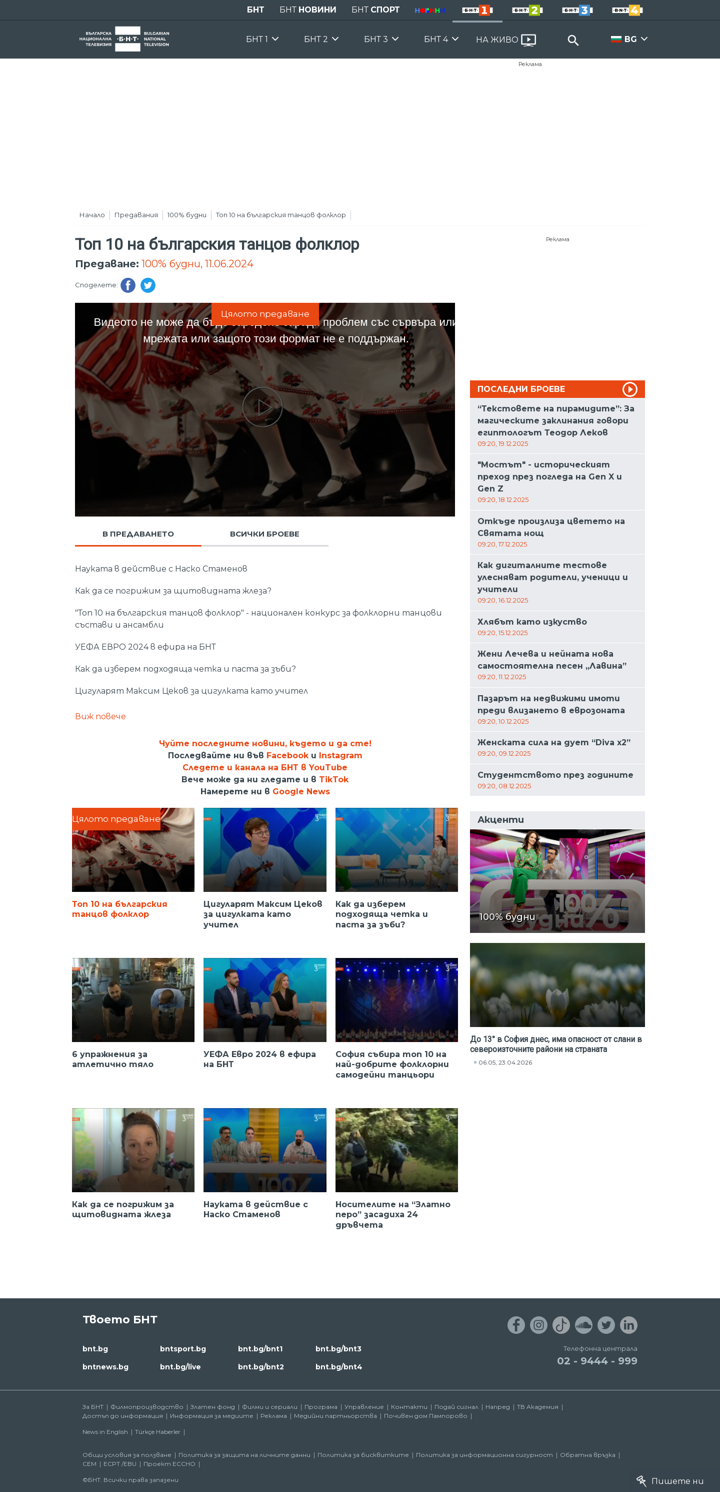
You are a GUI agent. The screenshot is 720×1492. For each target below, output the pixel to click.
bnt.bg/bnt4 (339, 1366)
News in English (105, 1431)
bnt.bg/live (180, 1366)
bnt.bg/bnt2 (261, 1366)
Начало (92, 215)
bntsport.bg (183, 1348)
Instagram (340, 755)
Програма (321, 1406)
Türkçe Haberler (157, 1431)
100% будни (187, 215)
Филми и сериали (270, 1406)
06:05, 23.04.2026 (505, 1062)
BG (630, 39)
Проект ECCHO (170, 1463)
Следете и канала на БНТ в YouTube (265, 767)
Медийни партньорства (335, 1415)
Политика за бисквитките (363, 1454)
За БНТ (93, 1406)
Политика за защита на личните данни (244, 1454)
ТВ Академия (537, 1406)
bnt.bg (95, 1348)
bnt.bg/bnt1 (260, 1348)
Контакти (409, 1406)
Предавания (136, 215)
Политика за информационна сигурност (484, 1454)
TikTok (333, 779)
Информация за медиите (212, 1415)
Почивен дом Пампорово (426, 1415)
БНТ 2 (316, 39)
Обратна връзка (588, 1454)
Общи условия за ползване (127, 1454)
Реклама (530, 64)
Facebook (287, 755)
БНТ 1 (257, 39)
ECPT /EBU (120, 1463)
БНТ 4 (436, 39)
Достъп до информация (122, 1415)
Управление (364, 1406)
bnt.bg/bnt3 (339, 1348)
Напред (498, 1406)
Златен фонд (212, 1406)
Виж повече (100, 716)
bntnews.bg (105, 1366)
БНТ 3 (376, 39)
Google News (301, 791)
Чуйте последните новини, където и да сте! (265, 743)
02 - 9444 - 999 (597, 1361)
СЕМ (89, 1463)
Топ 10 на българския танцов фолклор (281, 215)
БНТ (255, 10)
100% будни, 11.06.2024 (198, 264)
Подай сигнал (456, 1406)
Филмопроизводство (147, 1406)
